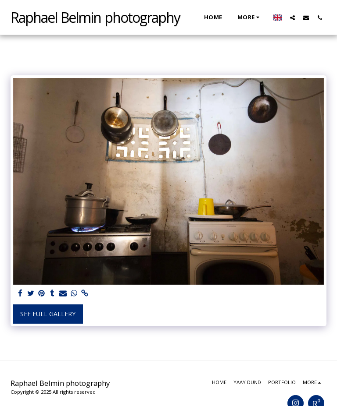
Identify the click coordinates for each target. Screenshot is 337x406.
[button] (292, 17)
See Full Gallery (47, 314)
